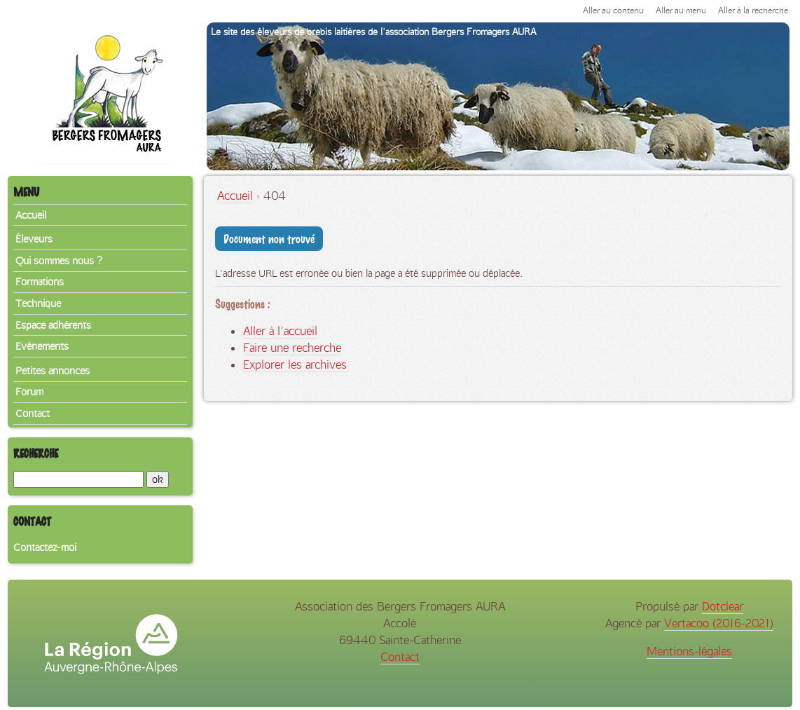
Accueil (235, 196)
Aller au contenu (613, 10)
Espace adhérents (53, 325)
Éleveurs (34, 239)
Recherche (35, 453)
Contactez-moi (44, 547)
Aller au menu (681, 10)
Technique (38, 303)
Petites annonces (52, 370)
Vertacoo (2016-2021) (718, 623)
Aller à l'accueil (280, 331)
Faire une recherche (292, 348)
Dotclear (722, 606)
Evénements (42, 346)
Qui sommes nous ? (58, 260)
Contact (32, 413)
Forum (29, 391)
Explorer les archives (295, 364)
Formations (39, 281)
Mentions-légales (689, 651)
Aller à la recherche (753, 10)
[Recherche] (78, 479)
